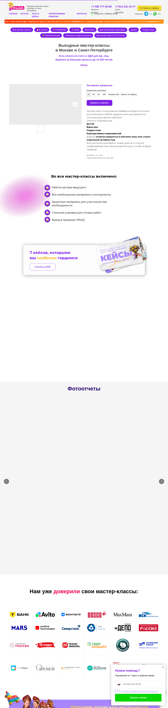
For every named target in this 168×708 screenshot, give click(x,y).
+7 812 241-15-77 (125, 6)
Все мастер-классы (28, 30)
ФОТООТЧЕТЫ (65, 689)
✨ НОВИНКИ (67, 30)
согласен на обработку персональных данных (140, 691)
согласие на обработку (113, 619)
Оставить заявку (119, 612)
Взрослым (99, 30)
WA (159, 14)
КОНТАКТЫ (82, 14)
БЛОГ (93, 693)
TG (150, 14)
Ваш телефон (78, 607)
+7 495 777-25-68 (101, 6)
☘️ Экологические (59, 36)
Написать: (139, 14)
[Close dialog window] (163, 667)
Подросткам (38, 36)
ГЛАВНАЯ (13, 14)
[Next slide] (161, 427)
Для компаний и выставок (123, 30)
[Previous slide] (6, 427)
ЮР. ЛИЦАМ (81, 689)
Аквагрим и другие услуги (87, 36)
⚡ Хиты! (84, 30)
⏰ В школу (49, 30)
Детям (145, 30)
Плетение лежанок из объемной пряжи (61, 436)
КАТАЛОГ (25, 14)
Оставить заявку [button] (149, 8)
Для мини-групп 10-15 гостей (120, 36)
